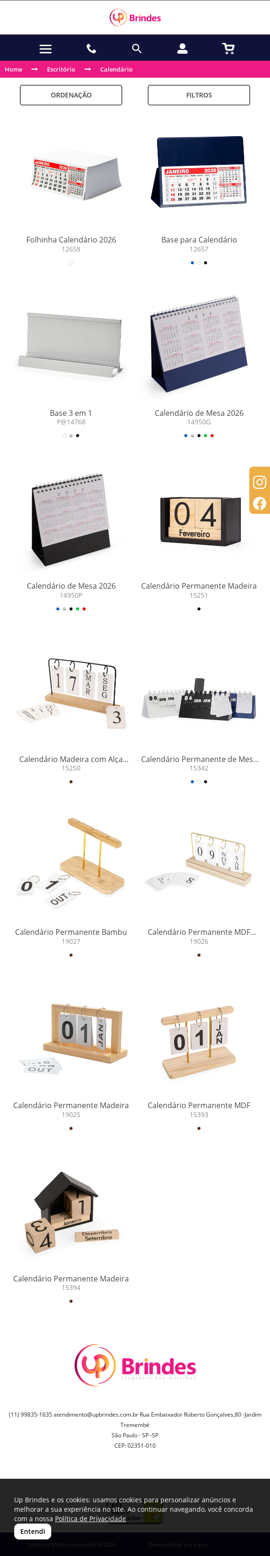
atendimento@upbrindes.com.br (96, 1414)
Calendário (116, 69)
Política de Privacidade (90, 1518)
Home (13, 69)
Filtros (199, 94)
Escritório (61, 69)
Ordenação (71, 94)
